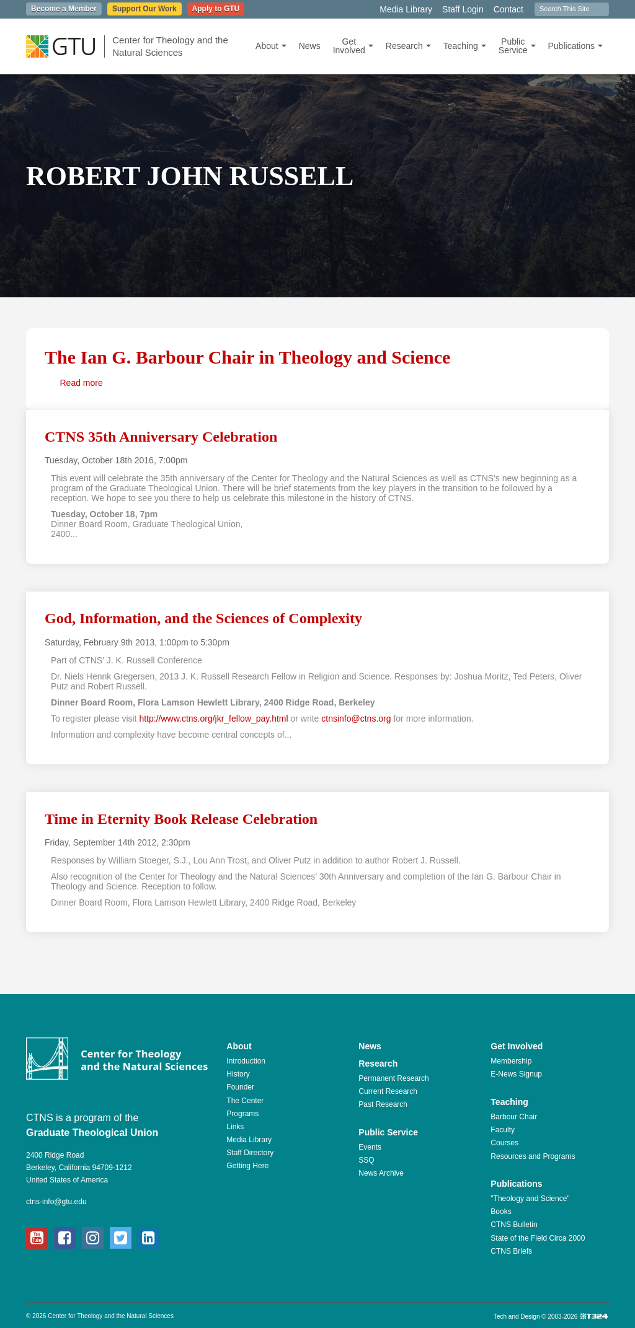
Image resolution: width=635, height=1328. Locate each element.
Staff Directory (249, 1152)
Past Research (382, 1104)
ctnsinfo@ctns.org (356, 718)
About (270, 46)
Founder (240, 1087)
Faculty (503, 1129)
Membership (511, 1061)
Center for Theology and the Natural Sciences (170, 46)
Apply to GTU (216, 8)
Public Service (517, 46)
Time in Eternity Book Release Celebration (181, 819)
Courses (504, 1142)
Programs (242, 1113)
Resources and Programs (533, 1156)
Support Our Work (144, 8)
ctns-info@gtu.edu (56, 1201)
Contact (508, 9)
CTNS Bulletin (514, 1224)
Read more (81, 383)
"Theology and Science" (530, 1198)
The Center (245, 1100)
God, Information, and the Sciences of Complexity (203, 618)
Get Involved (353, 46)
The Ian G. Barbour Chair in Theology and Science (247, 357)
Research (408, 46)
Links (235, 1126)
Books (501, 1211)
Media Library (406, 9)
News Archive (381, 1173)
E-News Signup (516, 1074)
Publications (575, 46)
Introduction (245, 1061)
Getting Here (247, 1165)
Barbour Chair (514, 1116)
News (310, 46)
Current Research (387, 1091)
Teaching (464, 46)
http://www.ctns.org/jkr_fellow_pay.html (213, 718)
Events (369, 1147)
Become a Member (64, 8)
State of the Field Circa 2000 (538, 1238)
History (237, 1074)
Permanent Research (393, 1078)
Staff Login (463, 9)
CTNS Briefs (511, 1251)
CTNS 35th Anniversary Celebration (161, 437)
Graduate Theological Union (92, 1132)
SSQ (366, 1160)
